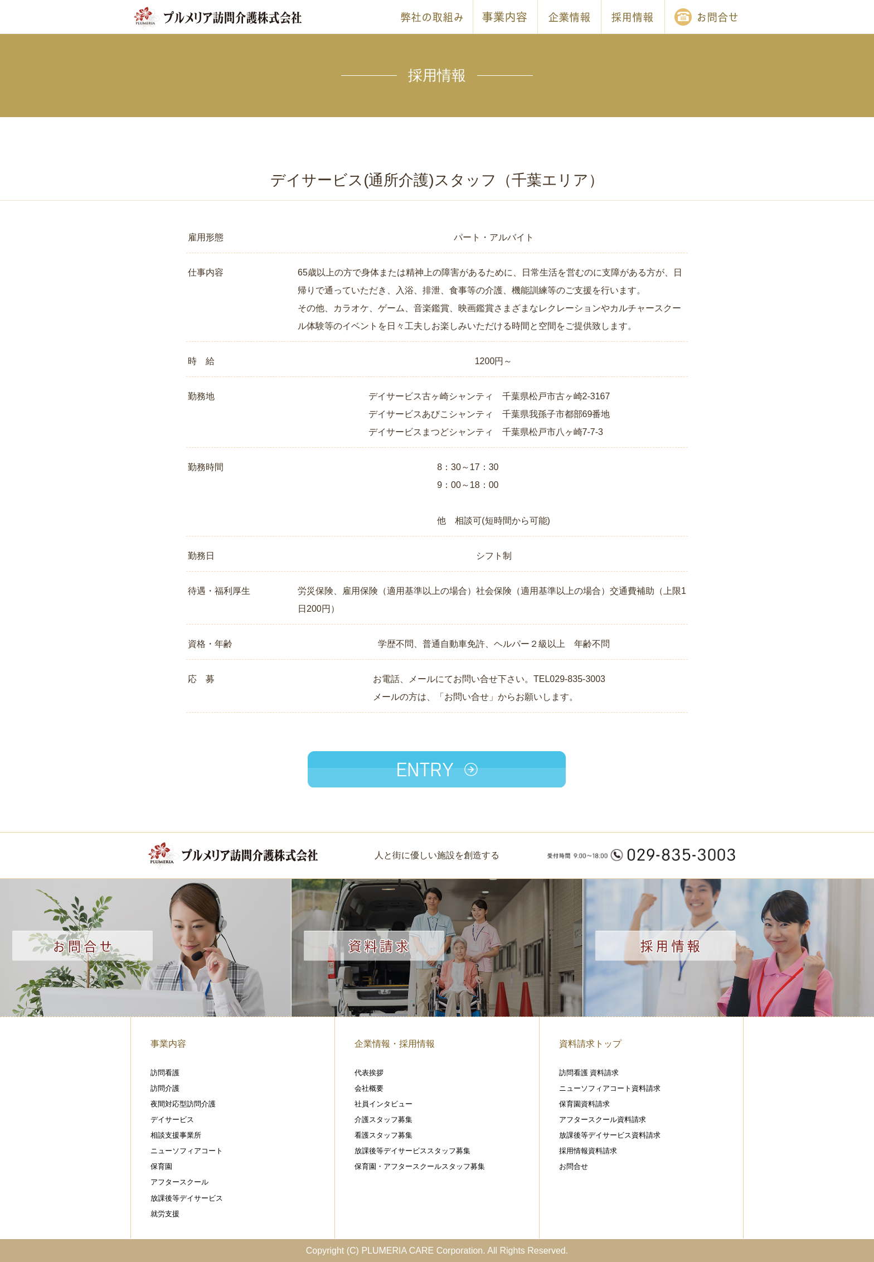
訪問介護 (164, 1088)
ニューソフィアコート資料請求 (610, 1088)
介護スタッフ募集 (383, 1119)
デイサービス (172, 1119)
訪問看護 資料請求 (589, 1072)
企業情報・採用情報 (395, 1043)
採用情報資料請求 (588, 1151)
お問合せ (573, 1166)
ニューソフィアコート (186, 1151)
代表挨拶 (369, 1072)
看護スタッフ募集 (383, 1135)
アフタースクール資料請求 (602, 1119)
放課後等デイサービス (186, 1198)
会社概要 (369, 1088)
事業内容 (168, 1043)
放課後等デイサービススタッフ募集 (412, 1151)
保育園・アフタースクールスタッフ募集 (420, 1166)
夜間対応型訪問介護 (183, 1104)
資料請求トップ (590, 1043)
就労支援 (164, 1214)
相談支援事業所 (175, 1135)
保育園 (161, 1166)
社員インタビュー (383, 1104)
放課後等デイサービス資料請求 (610, 1135)
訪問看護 (164, 1072)
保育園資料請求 (584, 1104)
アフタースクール (179, 1182)
